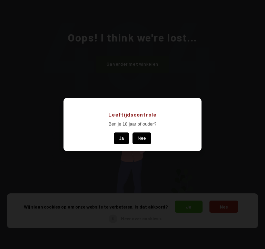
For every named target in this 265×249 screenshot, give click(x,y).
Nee (142, 138)
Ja (121, 138)
